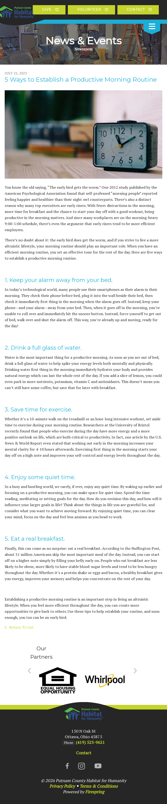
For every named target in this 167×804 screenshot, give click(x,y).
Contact (136, 9)
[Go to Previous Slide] (29, 670)
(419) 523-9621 (90, 742)
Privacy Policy (62, 786)
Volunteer (89, 9)
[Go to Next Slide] (135, 670)
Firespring (94, 791)
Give (46, 9)
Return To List (21, 627)
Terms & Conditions (99, 786)
